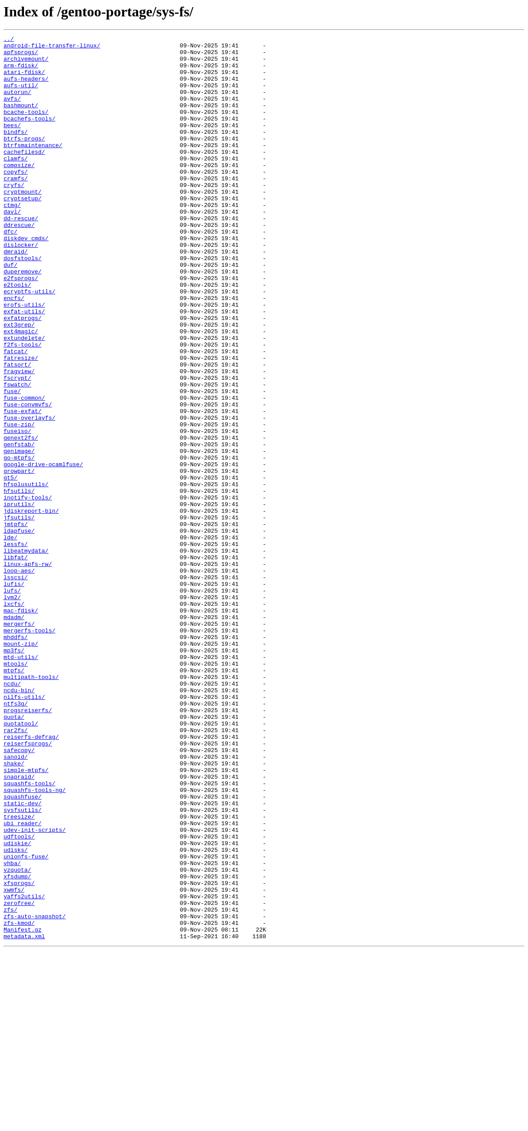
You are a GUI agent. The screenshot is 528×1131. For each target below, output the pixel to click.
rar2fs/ (16, 870)
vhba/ (12, 1029)
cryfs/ (14, 215)
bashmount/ (21, 120)
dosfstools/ (23, 303)
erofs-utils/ (24, 359)
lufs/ (12, 702)
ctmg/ (12, 239)
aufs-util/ (21, 96)
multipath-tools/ (31, 806)
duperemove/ (23, 319)
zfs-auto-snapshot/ (35, 1093)
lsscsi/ (16, 686)
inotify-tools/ (28, 590)
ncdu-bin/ (19, 822)
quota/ (14, 854)
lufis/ (14, 694)
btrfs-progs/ (24, 160)
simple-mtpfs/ (26, 917)
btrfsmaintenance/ (33, 168)
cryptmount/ (23, 223)
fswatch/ (17, 455)
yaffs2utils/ (24, 1069)
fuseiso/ (17, 511)
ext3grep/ (19, 383)
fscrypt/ (17, 447)
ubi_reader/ (23, 981)
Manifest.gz (23, 1109)
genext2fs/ (21, 519)
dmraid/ (16, 295)
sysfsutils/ (23, 965)
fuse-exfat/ (23, 487)
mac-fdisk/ (21, 726)
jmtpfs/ (16, 622)
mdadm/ (14, 734)
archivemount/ (26, 64)
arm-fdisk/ (21, 72)
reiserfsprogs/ (28, 885)
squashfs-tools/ (29, 933)
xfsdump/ (17, 1045)
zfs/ (10, 1085)
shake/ (14, 909)
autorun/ (17, 104)
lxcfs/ (14, 718)
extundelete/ (24, 399)
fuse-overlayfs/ (29, 495)
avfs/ (12, 112)
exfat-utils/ (24, 367)
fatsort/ (17, 431)
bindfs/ (16, 152)
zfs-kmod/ (19, 1101)
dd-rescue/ (21, 255)
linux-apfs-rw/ (28, 670)
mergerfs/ (19, 742)
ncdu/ (12, 814)
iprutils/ (19, 598)
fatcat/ (16, 415)
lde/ (10, 638)
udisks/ (16, 1013)
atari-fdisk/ (24, 80)
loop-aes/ (19, 678)
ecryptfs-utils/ (29, 343)
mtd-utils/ (21, 782)
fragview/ (19, 439)
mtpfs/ (14, 798)
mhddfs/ (16, 758)
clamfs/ (16, 183)
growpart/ (19, 558)
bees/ (12, 144)
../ (9, 40)
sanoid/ (16, 901)
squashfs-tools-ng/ (35, 941)
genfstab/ (19, 526)
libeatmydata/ (26, 654)
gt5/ (10, 566)
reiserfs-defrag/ (31, 877)
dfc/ (10, 271)
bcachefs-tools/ (29, 136)
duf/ (10, 311)
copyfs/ (16, 199)
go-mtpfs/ (19, 542)
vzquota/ (17, 1037)
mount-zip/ (21, 766)
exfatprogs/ (23, 375)
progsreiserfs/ (28, 846)
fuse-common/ (24, 471)
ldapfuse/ (19, 630)
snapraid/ (19, 925)
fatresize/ (21, 423)
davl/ (12, 247)
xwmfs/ (14, 1061)
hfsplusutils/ (26, 574)
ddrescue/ (19, 263)
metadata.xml (24, 1117)
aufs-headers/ (26, 88)
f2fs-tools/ (23, 407)
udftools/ (19, 997)
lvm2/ (12, 710)
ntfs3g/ (16, 838)
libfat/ (16, 662)
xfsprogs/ (19, 1053)
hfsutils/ (19, 582)
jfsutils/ (19, 614)
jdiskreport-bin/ (31, 606)
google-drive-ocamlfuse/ (43, 550)
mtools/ (16, 790)
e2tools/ (17, 335)
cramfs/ (16, 207)
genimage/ (19, 534)
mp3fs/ (14, 774)
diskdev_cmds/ (26, 279)
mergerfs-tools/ (29, 750)
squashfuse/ (23, 949)
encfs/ (14, 351)
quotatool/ (21, 862)
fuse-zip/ (19, 503)
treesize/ (19, 973)
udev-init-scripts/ (35, 989)
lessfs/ (16, 646)
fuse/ (12, 463)
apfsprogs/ (21, 56)
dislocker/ (21, 287)
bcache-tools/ (26, 128)
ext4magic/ (21, 391)
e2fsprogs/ (21, 327)
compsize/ (19, 191)
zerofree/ (19, 1077)
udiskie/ (17, 1005)
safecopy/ (19, 893)
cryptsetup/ (23, 231)
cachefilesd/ (24, 175)
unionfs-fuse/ (26, 1021)
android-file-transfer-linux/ (52, 48)
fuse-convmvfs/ (28, 479)
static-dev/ (23, 957)
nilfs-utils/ (24, 830)
